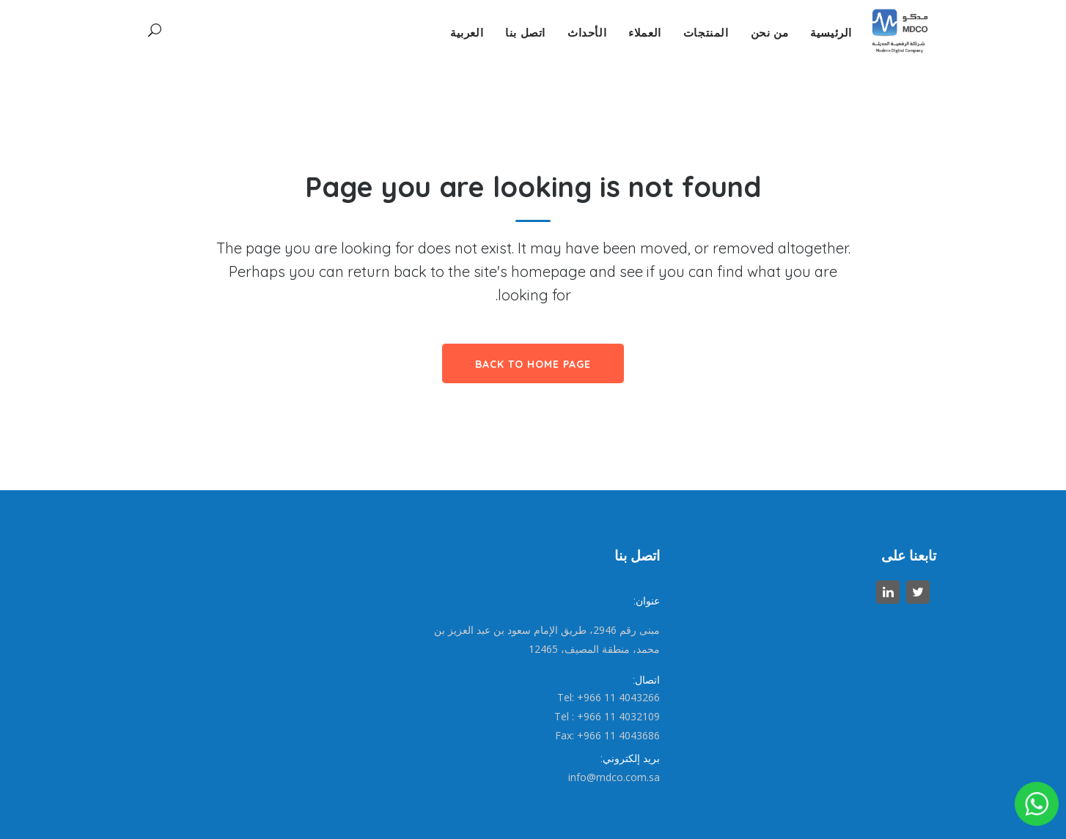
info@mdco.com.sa (614, 777)
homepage (548, 271)
